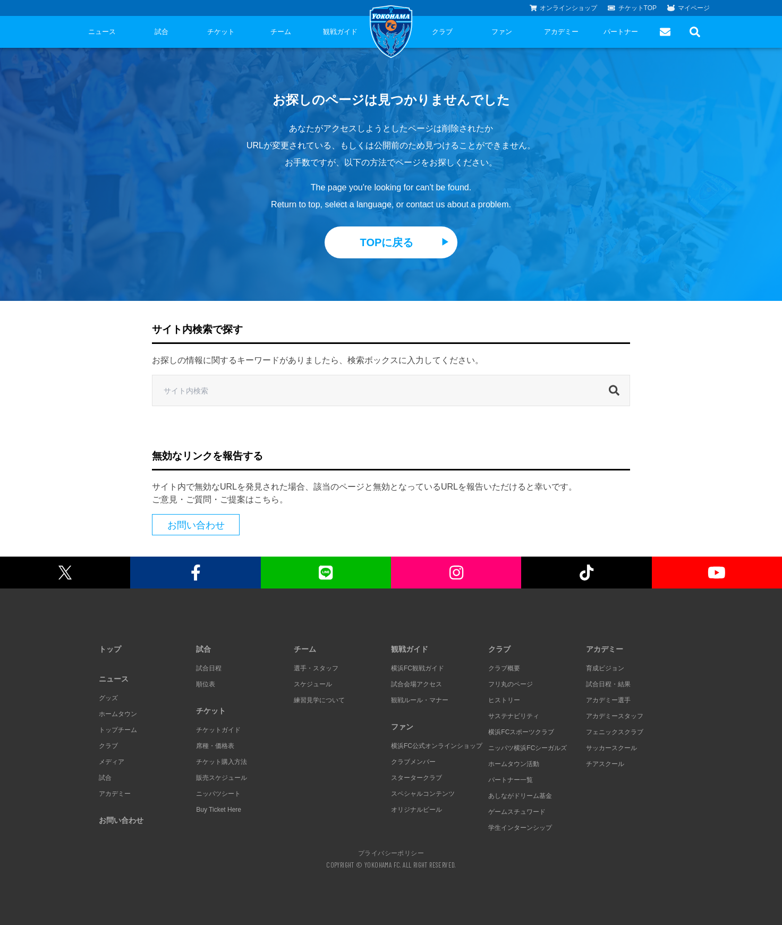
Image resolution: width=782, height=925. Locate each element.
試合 (161, 32)
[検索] (617, 391)
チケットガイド (218, 730)
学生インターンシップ (520, 827)
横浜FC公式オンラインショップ (436, 746)
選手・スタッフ (316, 668)
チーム (280, 32)
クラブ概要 (504, 668)
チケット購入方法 (221, 762)
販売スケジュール (221, 777)
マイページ (688, 8)
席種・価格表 (215, 746)
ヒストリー (504, 700)
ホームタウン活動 (513, 764)
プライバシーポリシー (391, 852)
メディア (111, 762)
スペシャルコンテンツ (423, 793)
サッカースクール (611, 748)
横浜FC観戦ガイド (417, 668)
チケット (221, 32)
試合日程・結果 (608, 684)
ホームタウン (118, 714)
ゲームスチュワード (517, 811)
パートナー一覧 (510, 780)
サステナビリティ (513, 716)
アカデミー (561, 32)
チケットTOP (632, 8)
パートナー (621, 32)
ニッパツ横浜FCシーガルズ (527, 748)
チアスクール (605, 764)
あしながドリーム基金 (520, 796)
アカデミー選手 (608, 700)
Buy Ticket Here (218, 809)
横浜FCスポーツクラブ (521, 732)
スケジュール (313, 684)
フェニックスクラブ (614, 732)
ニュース (102, 32)
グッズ (108, 698)
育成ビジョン (605, 668)
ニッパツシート (218, 793)
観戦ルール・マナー (419, 700)
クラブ (442, 32)
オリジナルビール (416, 809)
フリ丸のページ (510, 684)
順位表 (205, 684)
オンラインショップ (564, 8)
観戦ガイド (340, 32)
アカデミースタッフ (614, 716)
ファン (501, 32)
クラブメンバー (413, 762)
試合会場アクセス (416, 684)
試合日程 (209, 668)
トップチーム (118, 730)
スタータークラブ (416, 777)
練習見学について (319, 700)
